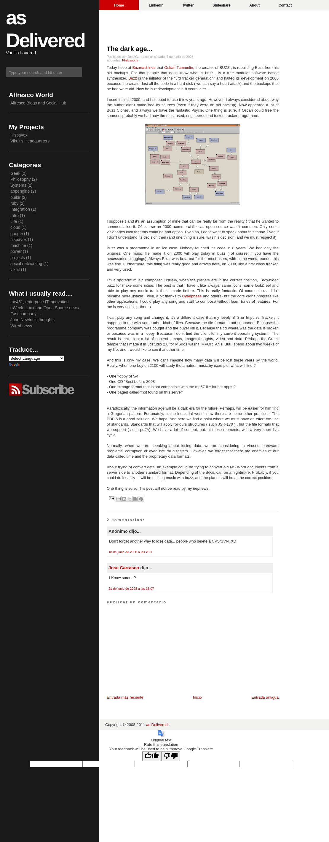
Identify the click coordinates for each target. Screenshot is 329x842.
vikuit (15, 269)
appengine (20, 191)
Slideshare (222, 5)
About (254, 5)
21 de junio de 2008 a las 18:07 (131, 588)
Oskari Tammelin (178, 67)
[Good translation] (151, 756)
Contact (285, 5)
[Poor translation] (170, 756)
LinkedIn (156, 5)
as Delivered (157, 724)
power (16, 251)
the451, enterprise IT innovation (39, 301)
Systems (18, 185)
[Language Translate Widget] (36, 358)
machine (18, 245)
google (16, 233)
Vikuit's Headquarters (29, 141)
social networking (26, 263)
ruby (14, 203)
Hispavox (19, 135)
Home (119, 5)
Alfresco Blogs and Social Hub (38, 103)
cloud (15, 227)
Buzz (133, 78)
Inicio (197, 697)
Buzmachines (144, 67)
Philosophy (130, 60)
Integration (20, 209)
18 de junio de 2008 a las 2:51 (130, 552)
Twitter (188, 5)
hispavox (18, 239)
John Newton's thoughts (32, 319)
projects (17, 257)
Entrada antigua (265, 697)
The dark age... (129, 49)
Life (13, 221)
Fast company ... (25, 313)
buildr (15, 197)
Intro (14, 215)
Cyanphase (192, 296)
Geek (15, 173)
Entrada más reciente (125, 697)
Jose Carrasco (123, 567)
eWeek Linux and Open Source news (44, 307)
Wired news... (23, 326)
